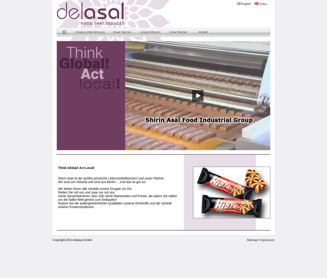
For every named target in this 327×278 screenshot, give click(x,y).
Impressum (267, 240)
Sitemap (252, 240)
